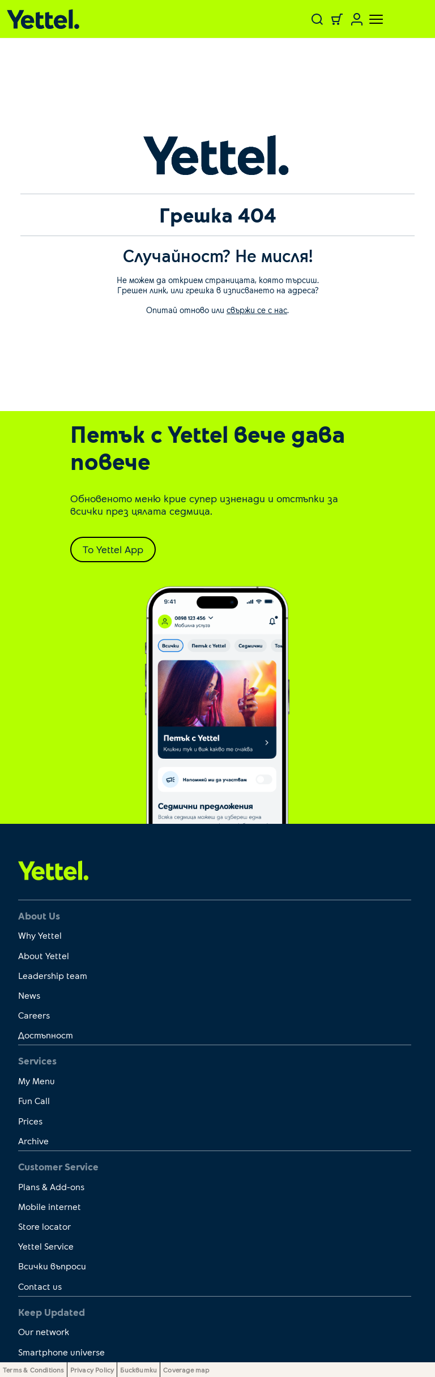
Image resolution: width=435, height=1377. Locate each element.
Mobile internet (49, 1206)
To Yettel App (113, 549)
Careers (34, 1015)
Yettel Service (46, 1246)
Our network (43, 1331)
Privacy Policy (92, 1370)
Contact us (40, 1286)
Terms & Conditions (33, 1370)
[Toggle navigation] (369, 19)
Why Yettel (40, 935)
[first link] (53, 869)
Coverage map (186, 1370)
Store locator (44, 1226)
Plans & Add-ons (51, 1186)
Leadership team (52, 975)
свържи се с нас (257, 310)
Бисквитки (138, 1370)
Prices (30, 1120)
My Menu (36, 1080)
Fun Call (34, 1100)
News (29, 995)
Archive (33, 1140)
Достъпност (45, 1034)
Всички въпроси (52, 1265)
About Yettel (43, 955)
